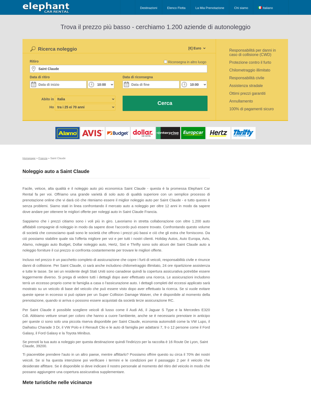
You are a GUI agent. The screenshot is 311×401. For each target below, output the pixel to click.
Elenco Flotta (176, 8)
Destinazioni (148, 8)
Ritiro (34, 61)
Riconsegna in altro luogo (187, 62)
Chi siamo (241, 8)
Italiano (265, 8)
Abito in (47, 99)
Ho (51, 107)
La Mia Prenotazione (209, 8)
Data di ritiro (40, 77)
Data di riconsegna (138, 77)
